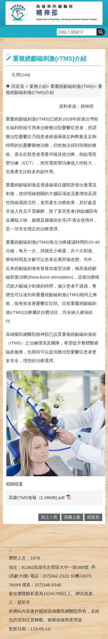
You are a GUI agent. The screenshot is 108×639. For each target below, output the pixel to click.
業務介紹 (38, 86)
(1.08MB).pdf (55, 497)
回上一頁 (49, 517)
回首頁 (17, 86)
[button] (100, 32)
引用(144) (21, 74)
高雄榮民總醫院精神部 (54, 13)
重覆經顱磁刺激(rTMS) (72, 86)
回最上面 (72, 517)
